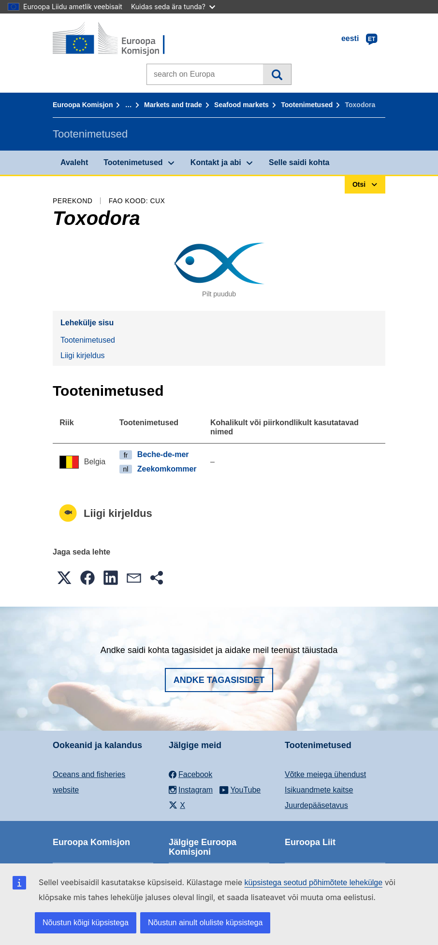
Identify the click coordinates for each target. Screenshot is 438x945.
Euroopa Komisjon (83, 105)
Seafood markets (241, 105)
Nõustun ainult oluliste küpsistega (205, 922)
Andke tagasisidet (219, 680)
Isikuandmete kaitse (319, 790)
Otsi (277, 74)
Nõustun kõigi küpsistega (86, 922)
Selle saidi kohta (299, 162)
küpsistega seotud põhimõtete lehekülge (314, 882)
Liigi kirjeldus (82, 355)
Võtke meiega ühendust (325, 774)
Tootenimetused (307, 105)
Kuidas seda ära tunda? (173, 6)
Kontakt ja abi (215, 162)
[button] (64, 577)
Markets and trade (173, 105)
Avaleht (74, 162)
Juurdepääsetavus (316, 805)
